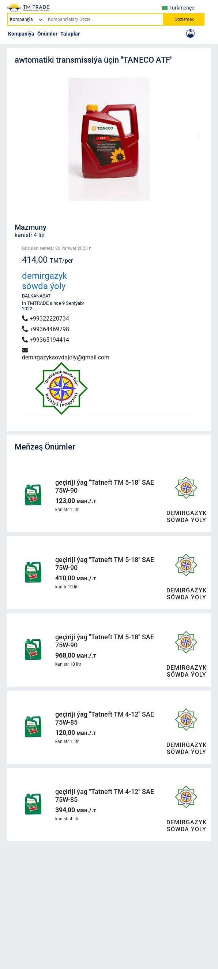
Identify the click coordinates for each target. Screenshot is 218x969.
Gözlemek (184, 19)
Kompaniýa (21, 34)
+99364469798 (45, 329)
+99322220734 (45, 318)
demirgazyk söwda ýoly (44, 281)
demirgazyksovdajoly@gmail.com (65, 354)
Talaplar (70, 34)
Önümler (47, 34)
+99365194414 (45, 339)
